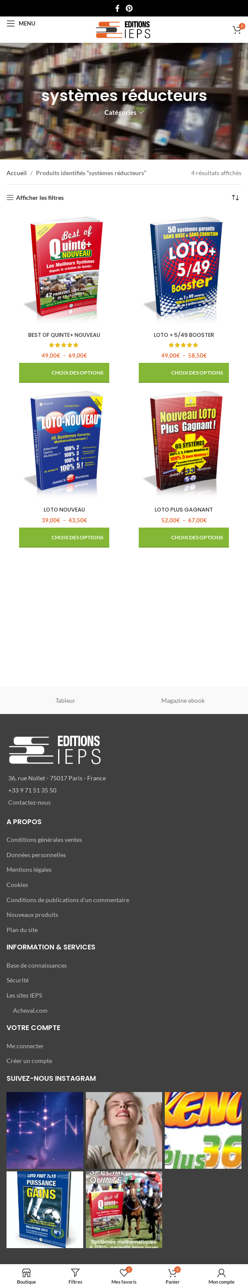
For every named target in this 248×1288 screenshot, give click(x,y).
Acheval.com (30, 1010)
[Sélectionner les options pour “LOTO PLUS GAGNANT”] (184, 538)
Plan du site (22, 929)
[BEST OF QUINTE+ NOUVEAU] (64, 270)
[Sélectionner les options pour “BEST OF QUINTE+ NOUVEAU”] (64, 373)
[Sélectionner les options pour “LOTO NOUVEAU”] (64, 538)
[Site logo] (124, 29)
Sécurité (18, 980)
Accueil (17, 172)
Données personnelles (36, 854)
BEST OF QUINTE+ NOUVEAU (64, 335)
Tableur (65, 700)
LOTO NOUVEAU (64, 509)
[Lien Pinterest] (129, 8)
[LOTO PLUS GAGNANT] (183, 444)
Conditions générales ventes (44, 839)
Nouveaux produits (32, 914)
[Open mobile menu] (20, 23)
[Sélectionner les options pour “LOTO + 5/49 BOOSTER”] (184, 373)
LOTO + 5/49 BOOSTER (184, 335)
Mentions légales (29, 869)
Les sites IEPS (24, 995)
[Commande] (234, 197)
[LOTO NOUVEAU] (64, 444)
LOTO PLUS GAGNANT (184, 509)
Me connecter (25, 1046)
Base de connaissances (37, 965)
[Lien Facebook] (117, 8)
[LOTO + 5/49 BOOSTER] (183, 270)
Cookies (17, 884)
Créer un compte (29, 1060)
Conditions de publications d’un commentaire (68, 899)
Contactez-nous (29, 802)
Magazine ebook (183, 700)
